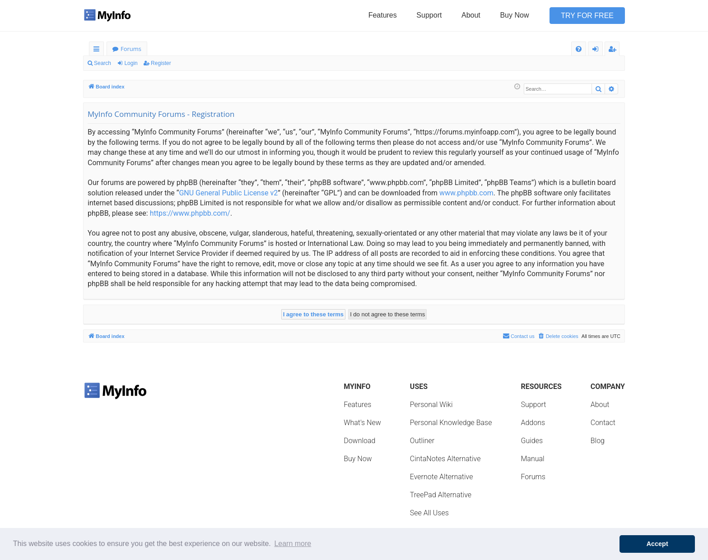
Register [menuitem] (614, 50)
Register (161, 63)
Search (102, 63)
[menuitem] (579, 49)
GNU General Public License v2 (228, 193)
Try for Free (587, 15)
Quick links (98, 50)
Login (130, 63)
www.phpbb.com (466, 193)
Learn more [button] (292, 543)
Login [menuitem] (597, 50)
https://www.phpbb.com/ (190, 213)
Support (429, 15)
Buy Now (514, 15)
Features (382, 15)
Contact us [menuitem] (519, 336)
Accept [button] (657, 543)
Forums (131, 49)
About (470, 15)
